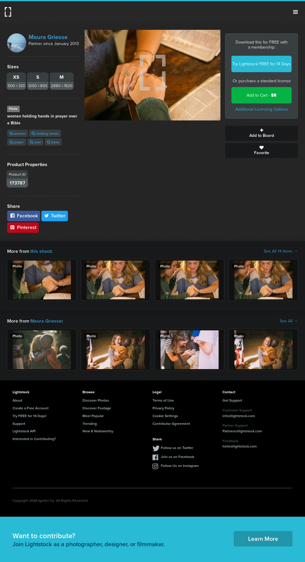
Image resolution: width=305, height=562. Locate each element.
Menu (295, 12)
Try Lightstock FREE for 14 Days (261, 64)
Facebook (24, 215)
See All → (289, 321)
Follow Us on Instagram (180, 465)
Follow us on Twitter (177, 447)
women (18, 133)
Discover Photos (96, 400)
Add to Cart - (261, 95)
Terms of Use (163, 400)
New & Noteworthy (98, 431)
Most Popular (93, 415)
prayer (17, 142)
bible (53, 142)
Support (19, 423)
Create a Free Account (31, 408)
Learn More (263, 538)
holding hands (45, 133)
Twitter (55, 215)
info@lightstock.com (238, 415)
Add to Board (261, 133)
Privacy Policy (163, 408)
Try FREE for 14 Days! (29, 415)
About (17, 400)
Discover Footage (97, 408)
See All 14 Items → (281, 251)
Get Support (232, 400)
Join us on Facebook (177, 456)
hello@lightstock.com (239, 446)
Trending (90, 423)
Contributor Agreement (171, 423)
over (35, 142)
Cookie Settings (165, 415)
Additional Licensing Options (261, 109)
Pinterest (23, 227)
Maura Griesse (48, 36)
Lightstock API (24, 431)
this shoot (40, 251)
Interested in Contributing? (34, 438)
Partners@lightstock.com (242, 431)
